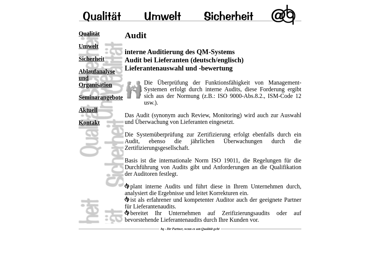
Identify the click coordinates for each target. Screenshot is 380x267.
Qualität (89, 33)
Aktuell (88, 110)
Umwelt (88, 46)
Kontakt (89, 122)
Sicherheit (91, 59)
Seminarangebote (101, 97)
